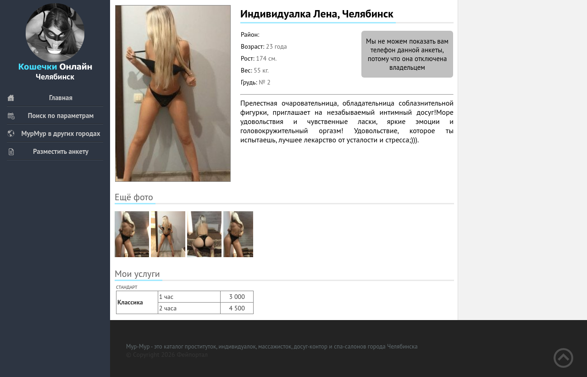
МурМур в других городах (53, 133)
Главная (39, 97)
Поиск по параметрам (50, 115)
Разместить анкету (48, 151)
